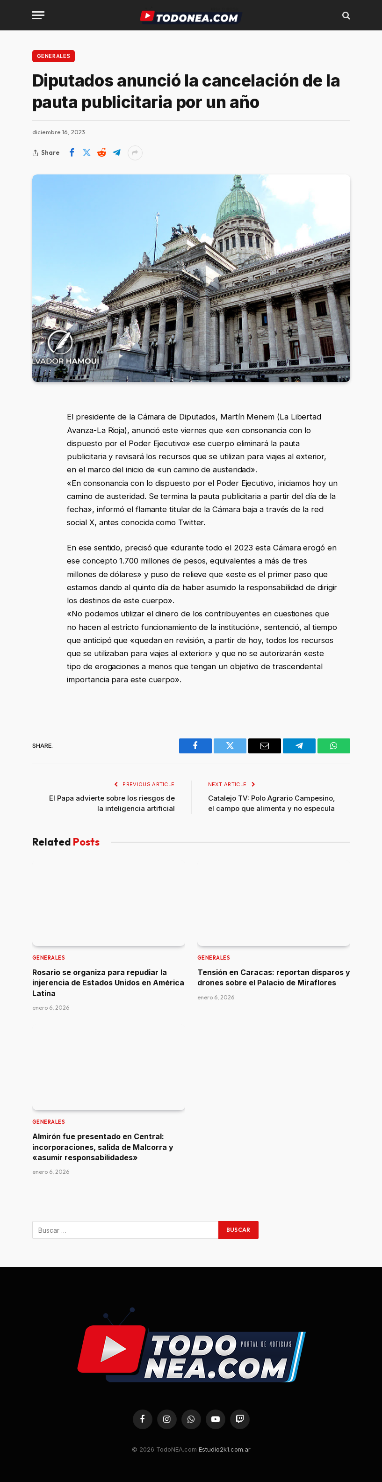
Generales (54, 56)
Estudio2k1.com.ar (225, 1449)
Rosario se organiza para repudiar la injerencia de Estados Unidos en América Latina (108, 983)
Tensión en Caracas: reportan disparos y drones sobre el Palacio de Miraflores (273, 977)
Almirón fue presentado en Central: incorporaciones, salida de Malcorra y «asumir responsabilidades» (102, 1147)
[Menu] (38, 15)
